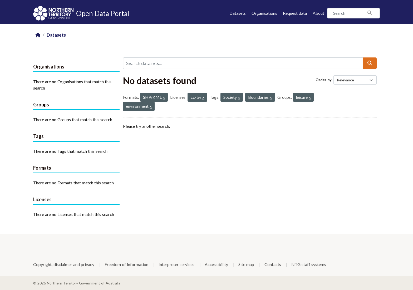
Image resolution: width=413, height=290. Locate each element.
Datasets (237, 13)
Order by (323, 79)
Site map (246, 264)
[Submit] (370, 63)
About (318, 13)
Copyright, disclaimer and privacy (63, 264)
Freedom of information (126, 264)
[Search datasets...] (243, 63)
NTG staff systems (308, 264)
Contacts (272, 264)
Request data (295, 13)
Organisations (264, 13)
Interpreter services (176, 264)
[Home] (38, 35)
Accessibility (216, 264)
